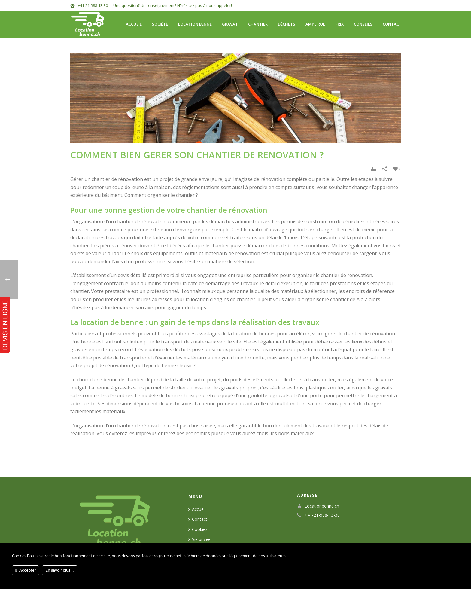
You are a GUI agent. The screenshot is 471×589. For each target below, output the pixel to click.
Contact (392, 24)
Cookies (198, 529)
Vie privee (199, 539)
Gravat (230, 24)
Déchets (286, 24)
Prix (339, 24)
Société (160, 24)
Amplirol (315, 24)
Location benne (195, 24)
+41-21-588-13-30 (93, 5)
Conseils (363, 24)
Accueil (134, 24)
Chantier (258, 24)
